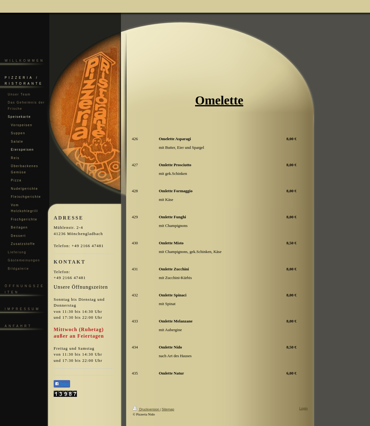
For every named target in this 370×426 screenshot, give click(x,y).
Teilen (62, 384)
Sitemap (168, 409)
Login (303, 408)
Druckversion (146, 409)
